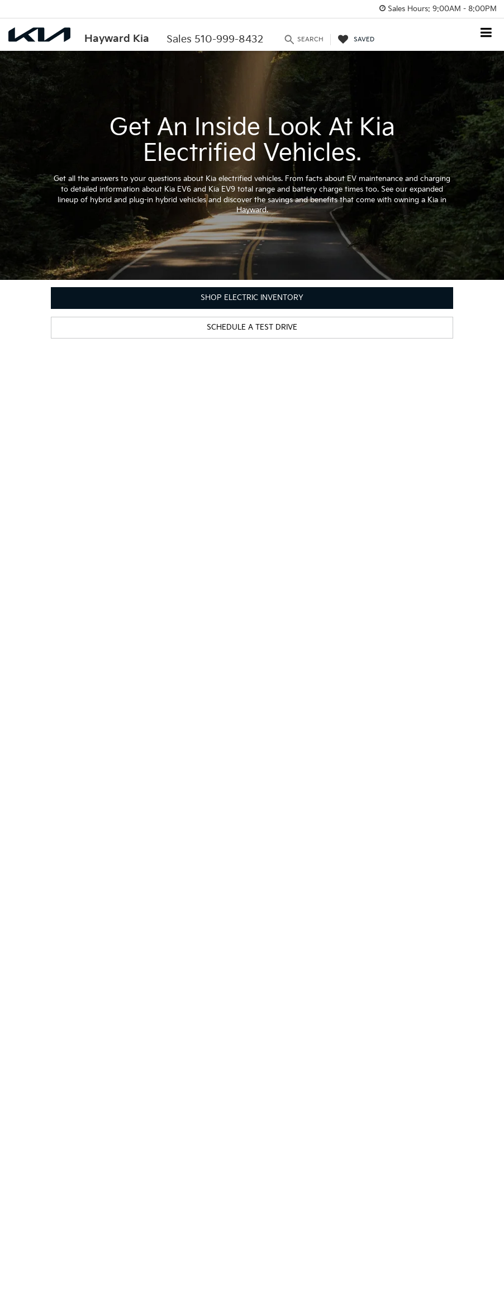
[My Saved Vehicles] (356, 40)
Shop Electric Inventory (252, 297)
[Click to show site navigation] (486, 34)
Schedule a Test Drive (252, 327)
